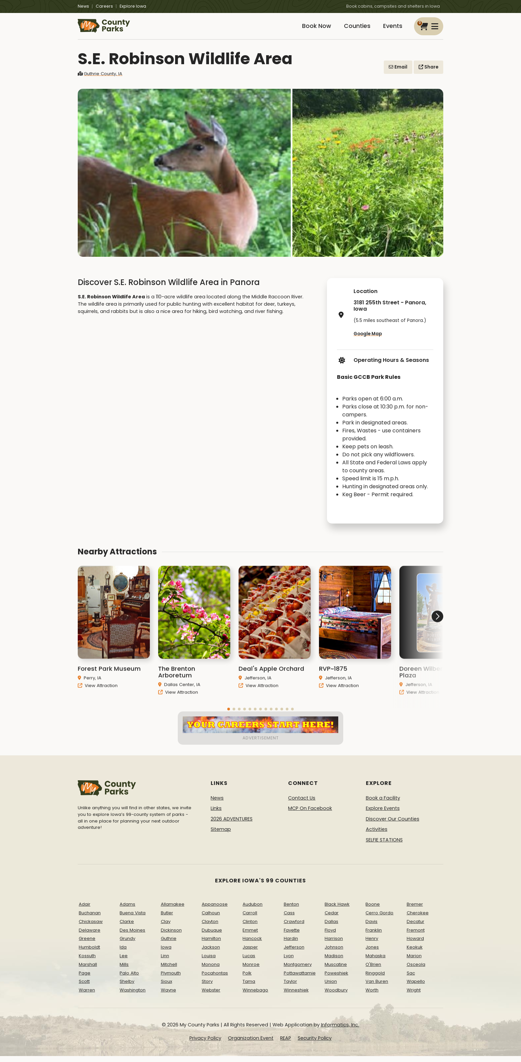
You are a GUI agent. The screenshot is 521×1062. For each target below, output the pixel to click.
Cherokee (418, 919)
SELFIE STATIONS (384, 845)
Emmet (250, 936)
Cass (289, 919)
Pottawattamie (300, 979)
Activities (376, 835)
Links (216, 814)
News (83, 6)
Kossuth (87, 962)
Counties (352, 29)
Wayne (168, 996)
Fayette (292, 936)
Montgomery (298, 970)
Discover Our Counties (392, 825)
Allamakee (172, 910)
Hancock (252, 944)
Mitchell (169, 970)
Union (331, 987)
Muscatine (336, 970)
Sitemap (221, 835)
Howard (415, 944)
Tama (249, 987)
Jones (372, 953)
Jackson (211, 953)
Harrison (334, 944)
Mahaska (375, 962)
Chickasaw (91, 927)
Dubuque (212, 936)
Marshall (88, 970)
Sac (411, 979)
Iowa (166, 953)
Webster (211, 996)
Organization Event (250, 1043)
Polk (247, 979)
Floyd (330, 936)
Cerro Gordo (379, 919)
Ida (123, 953)
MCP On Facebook (310, 814)
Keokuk (415, 953)
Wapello (416, 987)
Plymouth (171, 979)
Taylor (290, 987)
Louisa (209, 962)
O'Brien (373, 970)
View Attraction (98, 702)
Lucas (249, 962)
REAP (285, 1043)
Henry (371, 944)
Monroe (251, 970)
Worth (371, 996)
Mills (124, 970)
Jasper (250, 953)
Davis (371, 927)
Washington (133, 996)
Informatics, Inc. (340, 1030)
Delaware (89, 936)
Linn (165, 962)
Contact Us (301, 803)
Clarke (127, 927)
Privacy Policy (205, 1043)
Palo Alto (129, 979)
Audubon (252, 910)
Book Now (309, 29)
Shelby (127, 987)
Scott (84, 987)
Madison (334, 962)
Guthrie (168, 944)
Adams (127, 910)
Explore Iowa (133, 6)
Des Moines (132, 936)
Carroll (250, 919)
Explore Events (383, 814)
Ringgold (375, 979)
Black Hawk (337, 910)
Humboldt (89, 953)
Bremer (415, 910)
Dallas (331, 927)
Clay (165, 927)
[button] (418, 650)
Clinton (250, 927)
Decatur (415, 927)
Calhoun (211, 919)
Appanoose (215, 910)
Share (428, 73)
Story (207, 987)
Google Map (368, 340)
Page (84, 979)
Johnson (334, 953)
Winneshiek (296, 996)
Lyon (289, 962)
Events (391, 29)
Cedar (332, 919)
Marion (414, 962)
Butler (167, 919)
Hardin (291, 944)
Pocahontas (215, 979)
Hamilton (211, 944)
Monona (211, 970)
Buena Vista (133, 919)
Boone (372, 910)
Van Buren (376, 987)
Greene (87, 944)
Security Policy (315, 1043)
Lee (124, 962)
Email (398, 73)
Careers (104, 6)
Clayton (210, 927)
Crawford (294, 927)
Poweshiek (336, 979)
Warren (87, 996)
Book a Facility (383, 803)
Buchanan (90, 919)
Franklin (373, 936)
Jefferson (294, 953)
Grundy (127, 944)
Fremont (416, 936)
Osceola (416, 970)
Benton (291, 910)
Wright (414, 996)
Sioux (166, 987)
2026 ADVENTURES (232, 825)
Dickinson (171, 936)
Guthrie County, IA (100, 79)
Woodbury (336, 996)
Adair (84, 910)
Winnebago (255, 996)
